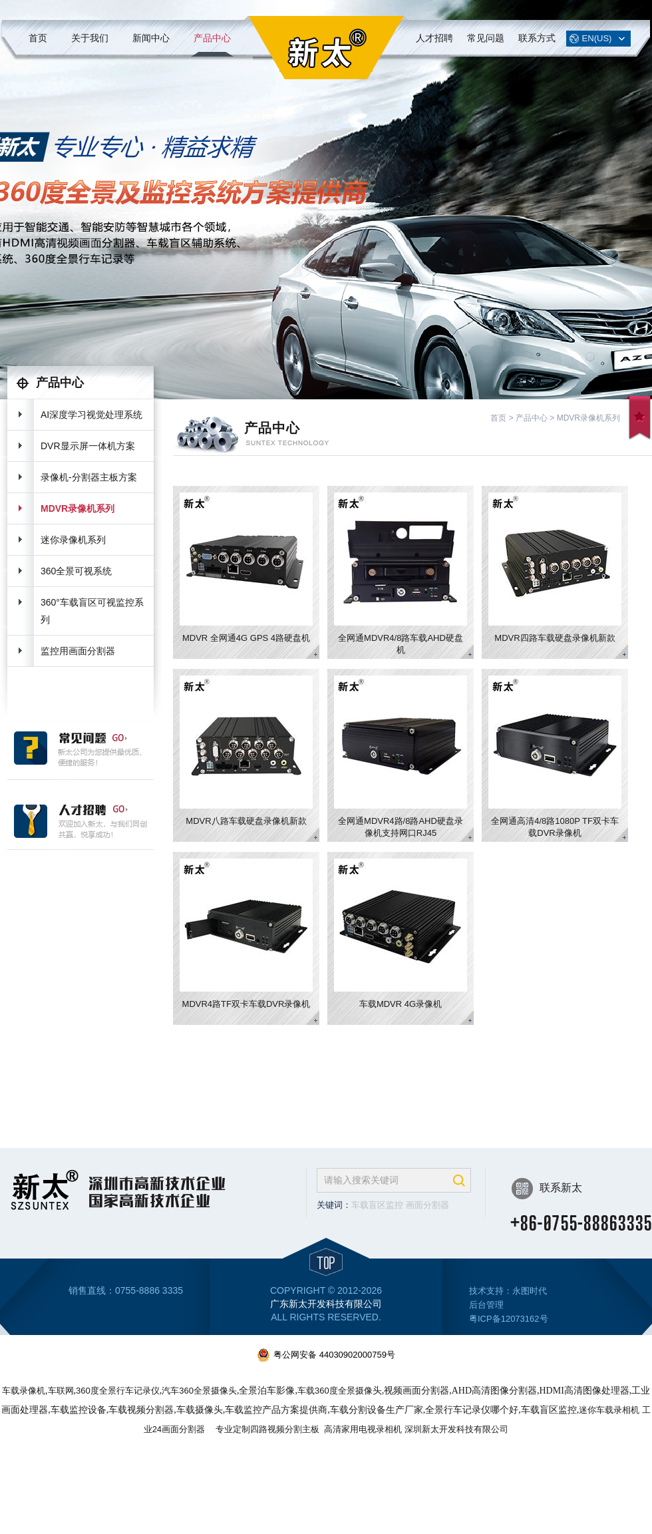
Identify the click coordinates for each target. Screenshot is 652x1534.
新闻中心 (151, 38)
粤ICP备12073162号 (508, 1319)
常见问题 (485, 38)
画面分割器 (427, 1205)
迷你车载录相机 (609, 1410)
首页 (38, 38)
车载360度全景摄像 (335, 1391)
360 (118, 1391)
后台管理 (486, 1305)
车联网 (61, 1391)
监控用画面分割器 (78, 651)
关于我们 (89, 38)
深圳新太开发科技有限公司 (456, 1429)
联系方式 (537, 38)
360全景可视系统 (76, 571)
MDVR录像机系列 (77, 508)
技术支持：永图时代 (508, 1291)
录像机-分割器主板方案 (89, 477)
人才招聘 (434, 38)
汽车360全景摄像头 (199, 1391)
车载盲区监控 (377, 1205)
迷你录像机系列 (73, 539)
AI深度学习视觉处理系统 (91, 414)
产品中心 (212, 38)
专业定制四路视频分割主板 (267, 1429)
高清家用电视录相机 (363, 1429)
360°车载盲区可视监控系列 (92, 611)
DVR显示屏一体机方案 (88, 446)
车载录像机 (23, 1391)
